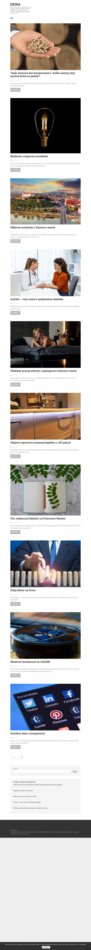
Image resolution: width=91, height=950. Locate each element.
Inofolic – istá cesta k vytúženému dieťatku (36, 299)
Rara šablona (31, 832)
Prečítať (15, 89)
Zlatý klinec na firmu (23, 590)
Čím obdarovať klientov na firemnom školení (37, 518)
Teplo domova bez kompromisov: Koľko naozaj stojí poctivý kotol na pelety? (42, 75)
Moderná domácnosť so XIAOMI (30, 661)
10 (22, 757)
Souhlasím (46, 947)
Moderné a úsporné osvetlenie (29, 156)
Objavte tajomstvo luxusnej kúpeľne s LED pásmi (40, 442)
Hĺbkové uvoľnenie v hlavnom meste (32, 227)
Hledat (15, 768)
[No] (89, 946)
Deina (15, 4)
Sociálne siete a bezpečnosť (27, 733)
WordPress (46, 832)
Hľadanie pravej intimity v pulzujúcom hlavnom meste (43, 370)
